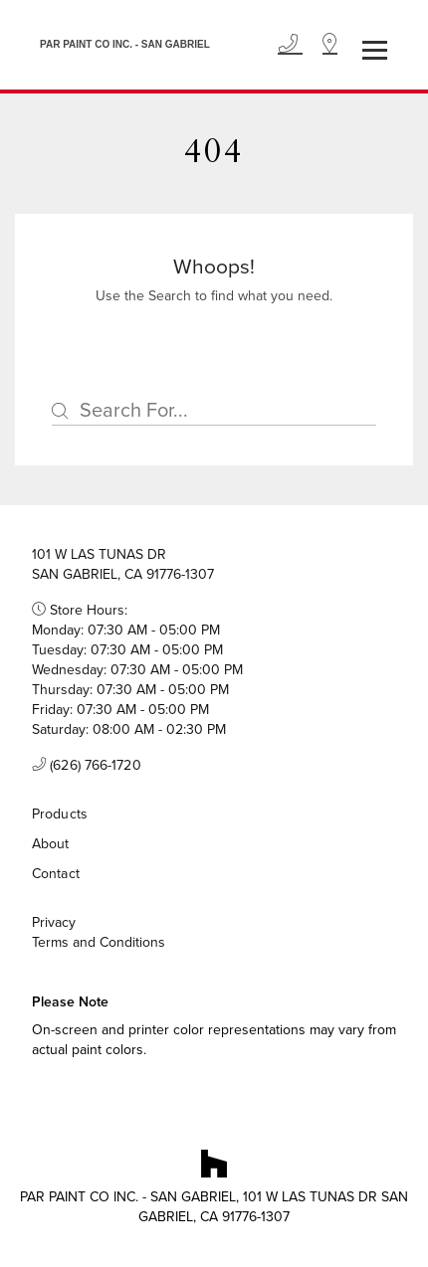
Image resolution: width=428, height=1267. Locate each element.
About (51, 843)
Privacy (54, 923)
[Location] (330, 45)
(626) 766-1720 (86, 766)
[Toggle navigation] (374, 50)
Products (60, 814)
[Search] (214, 411)
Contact (56, 873)
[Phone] (290, 45)
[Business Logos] (120, 45)
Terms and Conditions (98, 943)
